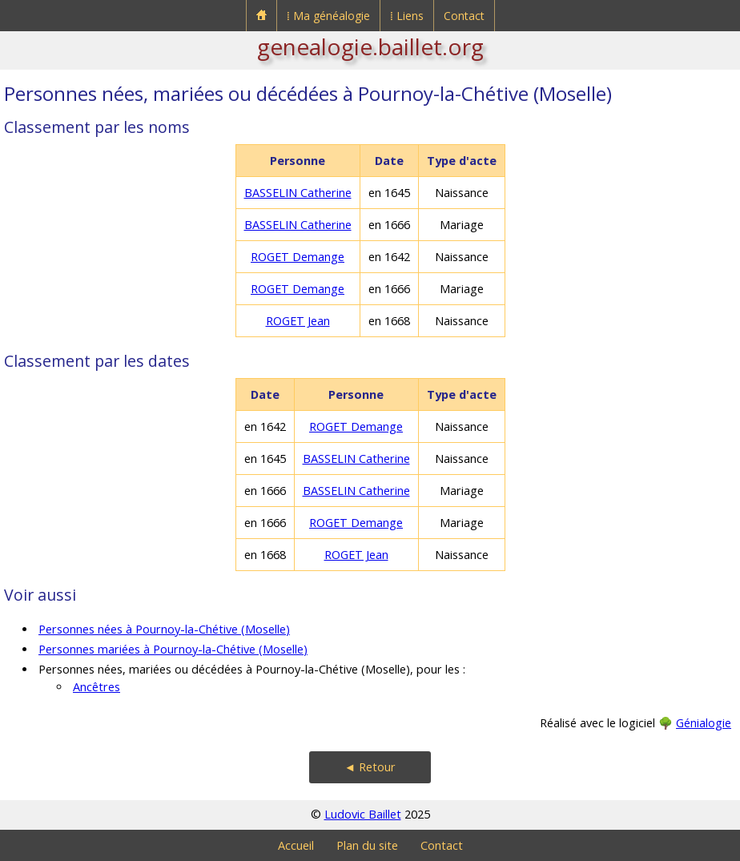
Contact (464, 15)
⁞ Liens (407, 15)
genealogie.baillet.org (370, 46)
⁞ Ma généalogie (328, 15)
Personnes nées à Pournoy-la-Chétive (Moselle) (164, 629)
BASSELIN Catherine (298, 192)
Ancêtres (96, 686)
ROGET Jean (298, 320)
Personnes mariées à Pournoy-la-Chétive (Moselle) (173, 649)
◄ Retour (370, 766)
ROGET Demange (297, 256)
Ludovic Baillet (362, 814)
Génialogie (703, 722)
